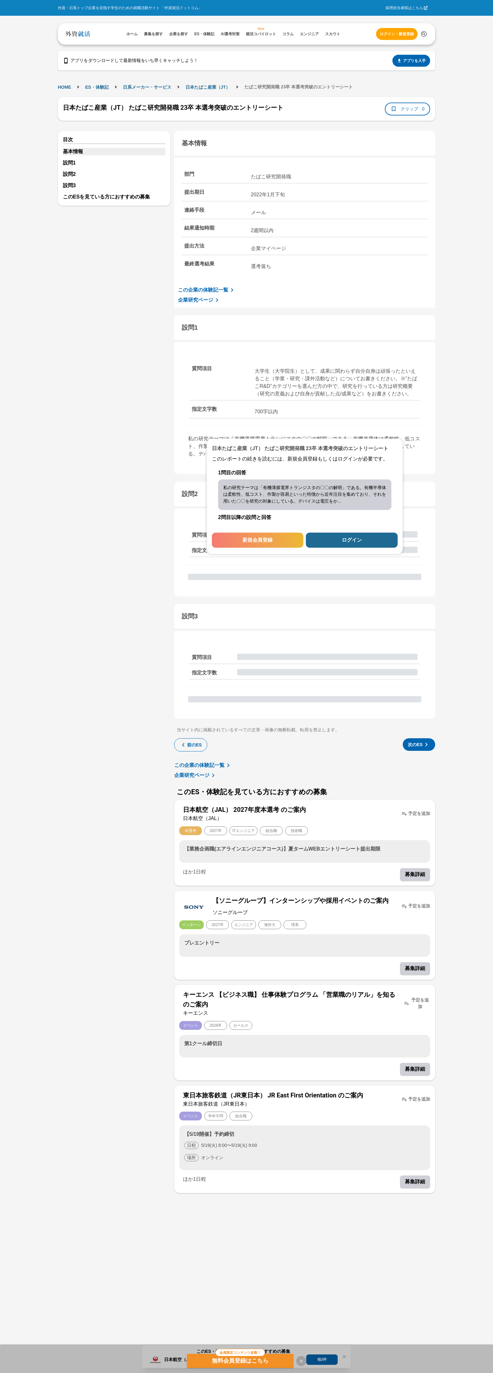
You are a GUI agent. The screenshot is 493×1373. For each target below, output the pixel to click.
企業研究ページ (199, 300)
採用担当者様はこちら (404, 8)
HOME (64, 87)
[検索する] (424, 34)
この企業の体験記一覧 (207, 290)
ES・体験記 (97, 87)
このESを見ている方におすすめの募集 (106, 196)
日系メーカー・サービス (147, 87)
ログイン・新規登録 (397, 34)
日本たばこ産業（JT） (208, 87)
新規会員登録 (257, 540)
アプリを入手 (411, 60)
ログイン (352, 540)
